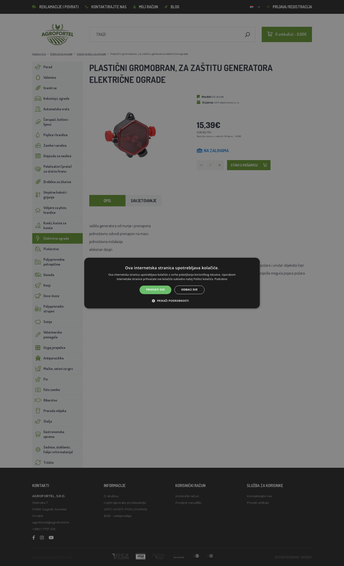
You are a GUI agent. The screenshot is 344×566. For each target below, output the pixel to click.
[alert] (172, 283)
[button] (172, 300)
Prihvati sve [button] (155, 290)
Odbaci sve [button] (189, 290)
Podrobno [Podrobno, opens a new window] (221, 279)
